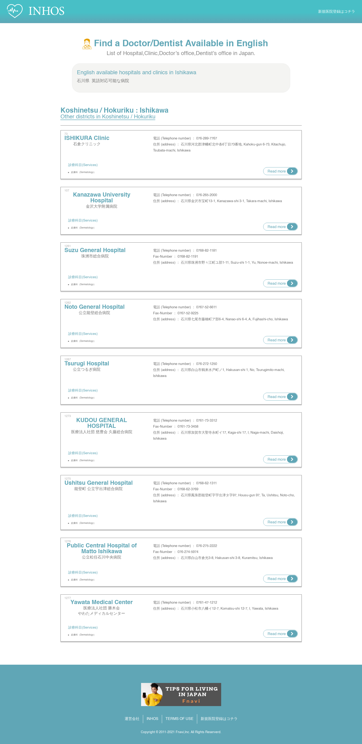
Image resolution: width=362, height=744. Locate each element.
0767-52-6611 (206, 307)
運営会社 (132, 719)
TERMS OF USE (179, 719)
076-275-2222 (206, 546)
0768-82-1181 (206, 250)
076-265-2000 (206, 195)
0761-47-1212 (206, 602)
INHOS (152, 719)
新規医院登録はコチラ (336, 12)
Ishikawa (185, 73)
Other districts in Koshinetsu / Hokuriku (107, 117)
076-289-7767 (206, 138)
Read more (277, 171)
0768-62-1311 (206, 483)
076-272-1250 (206, 364)
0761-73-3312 (206, 420)
